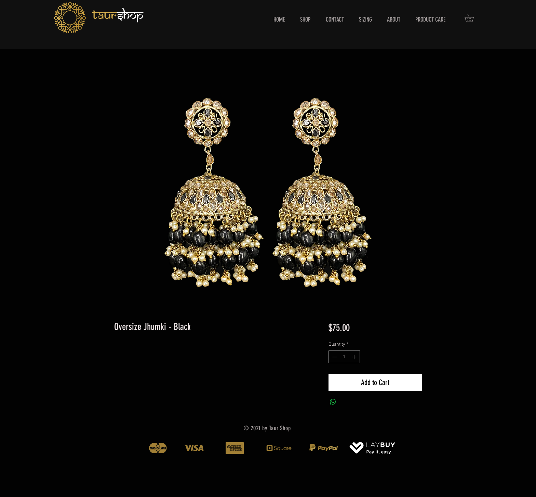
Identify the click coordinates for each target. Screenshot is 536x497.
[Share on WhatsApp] (333, 402)
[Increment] (354, 357)
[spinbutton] (344, 357)
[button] (473, 18)
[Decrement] (334, 357)
